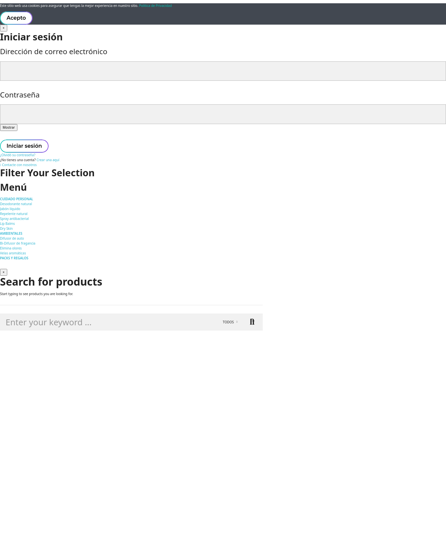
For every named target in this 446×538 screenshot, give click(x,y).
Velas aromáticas (13, 253)
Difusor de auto (12, 238)
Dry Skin (6, 228)
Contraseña (20, 95)
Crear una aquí (47, 160)
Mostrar (9, 127)
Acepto (16, 18)
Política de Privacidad (155, 5)
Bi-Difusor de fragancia (17, 243)
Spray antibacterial (14, 218)
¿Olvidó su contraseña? (17, 155)
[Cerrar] (3, 28)
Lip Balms (7, 223)
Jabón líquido (10, 208)
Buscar (252, 322)
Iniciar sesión (24, 146)
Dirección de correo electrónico (53, 51)
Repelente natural (14, 213)
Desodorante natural (16, 204)
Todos (228, 322)
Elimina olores (11, 248)
